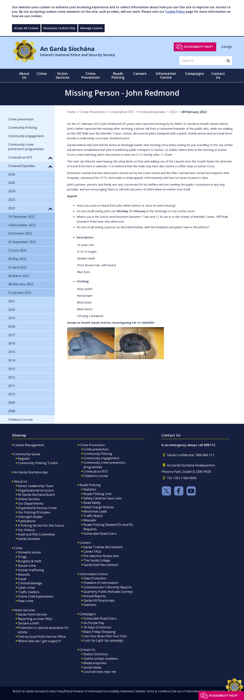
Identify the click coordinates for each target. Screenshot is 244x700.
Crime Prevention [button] (90, 75)
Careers (85, 542)
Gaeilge (226, 46)
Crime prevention (96, 449)
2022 (173, 112)
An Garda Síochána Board (36, 494)
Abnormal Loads (95, 511)
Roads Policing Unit (97, 494)
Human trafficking (31, 570)
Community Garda (27, 454)
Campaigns (88, 614)
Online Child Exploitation (35, 596)
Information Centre (94, 574)
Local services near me (99, 672)
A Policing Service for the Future (41, 525)
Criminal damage (30, 583)
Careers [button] (140, 73)
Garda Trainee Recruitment (103, 547)
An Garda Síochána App (31, 472)
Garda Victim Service (32, 614)
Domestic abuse (29, 552)
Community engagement (101, 458)
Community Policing (97, 454)
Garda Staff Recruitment (100, 565)
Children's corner (95, 476)
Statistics (89, 489)
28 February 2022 (194, 112)
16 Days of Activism (97, 627)
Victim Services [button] (62, 75)
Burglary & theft (29, 561)
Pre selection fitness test (101, 556)
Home (71, 112)
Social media (92, 667)
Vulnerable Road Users (100, 533)
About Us (20, 481)
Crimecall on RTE (122, 112)
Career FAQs (92, 551)
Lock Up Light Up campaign (103, 640)
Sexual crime (27, 565)
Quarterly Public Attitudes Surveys (108, 591)
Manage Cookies (91, 28)
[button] (50, 158)
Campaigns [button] (194, 73)
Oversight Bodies (30, 517)
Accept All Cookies (26, 28)
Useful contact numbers (100, 658)
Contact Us (87, 650)
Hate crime (25, 601)
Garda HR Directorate (98, 600)
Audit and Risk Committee (36, 534)
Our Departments (30, 503)
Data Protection (94, 578)
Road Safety (92, 503)
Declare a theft (28, 623)
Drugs (22, 557)
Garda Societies (29, 539)
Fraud (22, 579)
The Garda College (96, 560)
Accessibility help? (198, 46)
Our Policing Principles (34, 512)
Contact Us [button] (218, 75)
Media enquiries (95, 663)
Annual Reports (94, 596)
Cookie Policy (175, 11)
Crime (18, 548)
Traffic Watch (93, 516)
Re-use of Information (187, 691)
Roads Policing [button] (118, 75)
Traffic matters (28, 592)
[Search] (202, 60)
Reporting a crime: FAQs (35, 619)
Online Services (29, 499)
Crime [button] (42, 73)
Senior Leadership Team (35, 486)
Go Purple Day (93, 623)
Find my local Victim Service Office (42, 636)
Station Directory (95, 654)
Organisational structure (36, 490)
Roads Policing (90, 485)
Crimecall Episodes (152, 112)
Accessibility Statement (119, 691)
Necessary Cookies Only (59, 28)
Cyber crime (26, 587)
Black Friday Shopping (99, 632)
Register (24, 458)
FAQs (68, 691)
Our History (26, 530)
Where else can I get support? (39, 641)
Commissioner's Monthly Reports (107, 587)
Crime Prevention (92, 112)
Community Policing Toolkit (38, 463)
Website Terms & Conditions (153, 691)
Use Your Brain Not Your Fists (105, 636)
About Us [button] (24, 75)
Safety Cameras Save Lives (102, 498)
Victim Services (24, 610)
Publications (27, 521)
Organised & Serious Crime (37, 508)
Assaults (24, 574)
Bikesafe (89, 520)
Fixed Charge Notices (98, 507)
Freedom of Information (100, 583)
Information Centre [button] (166, 75)
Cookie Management (29, 445)
